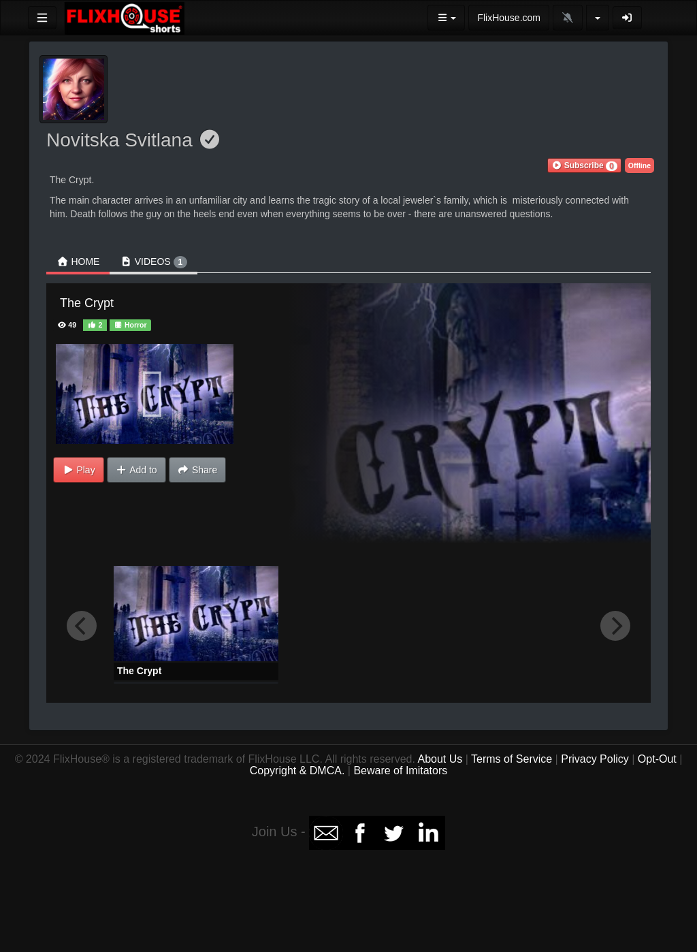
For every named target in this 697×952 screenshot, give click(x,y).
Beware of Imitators (400, 770)
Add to (136, 469)
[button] (584, 165)
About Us (439, 759)
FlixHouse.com (508, 17)
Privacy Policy (595, 759)
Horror (130, 325)
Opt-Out (657, 759)
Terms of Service (511, 759)
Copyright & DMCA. (297, 770)
